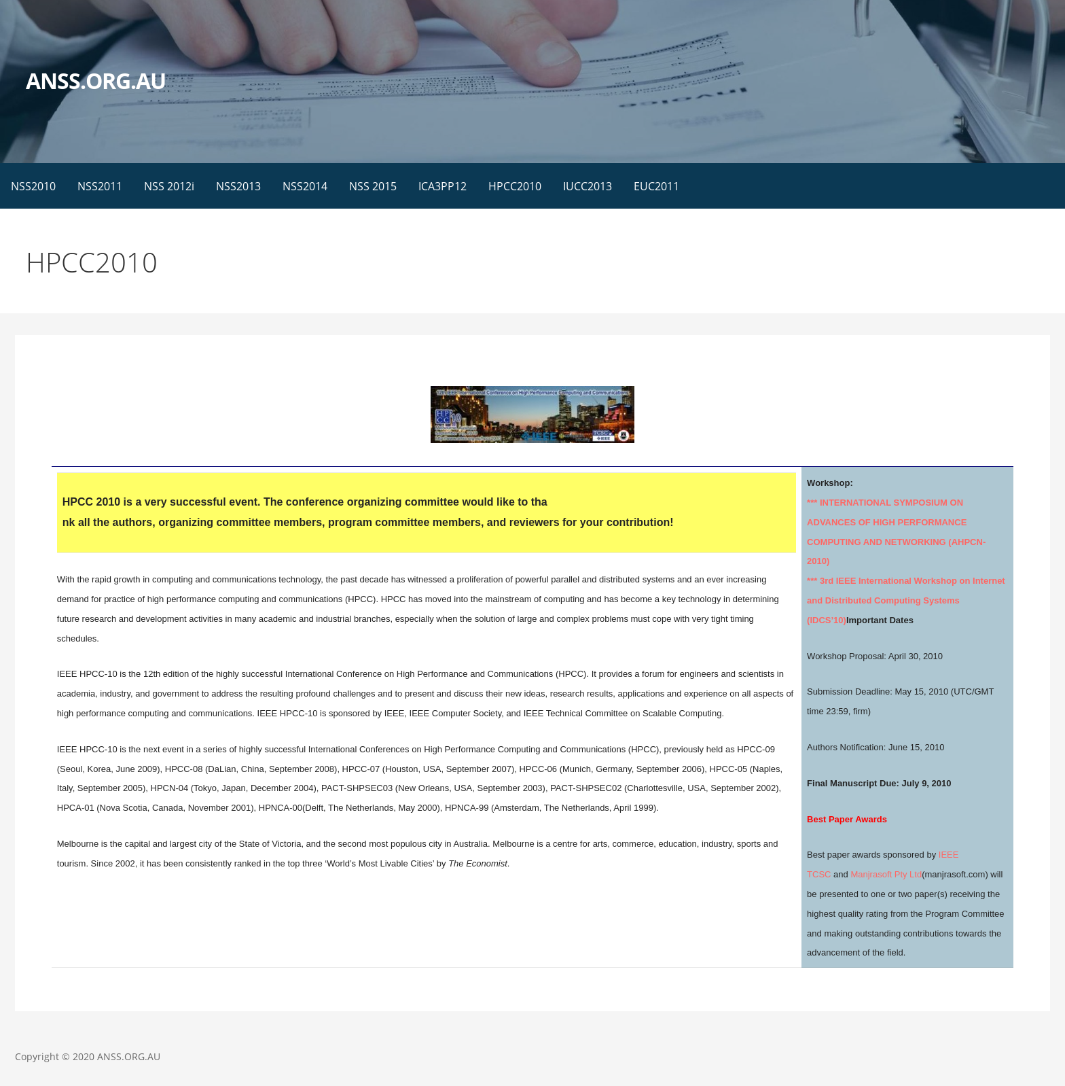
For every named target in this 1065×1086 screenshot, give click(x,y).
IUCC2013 (587, 186)
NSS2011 (99, 186)
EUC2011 (656, 186)
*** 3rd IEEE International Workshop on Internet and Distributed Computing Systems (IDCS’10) (906, 600)
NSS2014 (305, 186)
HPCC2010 (514, 186)
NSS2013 (238, 186)
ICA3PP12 (442, 186)
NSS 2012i (169, 186)
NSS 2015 (373, 186)
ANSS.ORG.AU (96, 80)
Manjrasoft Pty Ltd (886, 874)
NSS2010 (33, 186)
